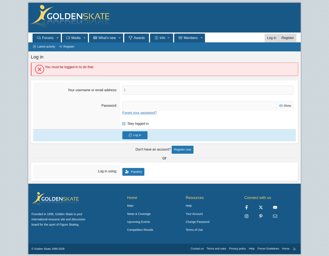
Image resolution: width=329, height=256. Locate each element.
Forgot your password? (139, 112)
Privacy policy (237, 247)
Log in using (107, 171)
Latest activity (46, 46)
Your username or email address (92, 90)
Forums (48, 38)
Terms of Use (194, 229)
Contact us (197, 247)
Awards (139, 38)
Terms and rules (216, 247)
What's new (107, 38)
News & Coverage (139, 213)
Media (76, 38)
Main (130, 205)
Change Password (198, 221)
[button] (57, 38)
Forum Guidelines (268, 247)
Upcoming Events (138, 221)
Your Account (194, 213)
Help (189, 205)
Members (191, 38)
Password (108, 105)
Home (286, 247)
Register (68, 46)
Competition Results (140, 229)
